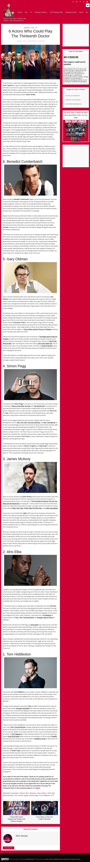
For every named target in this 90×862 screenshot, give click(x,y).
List (16, 795)
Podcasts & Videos (40, 12)
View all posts (8, 848)
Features (27, 28)
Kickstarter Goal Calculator (73, 100)
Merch (81, 12)
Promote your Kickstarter (72, 95)
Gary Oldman (42, 793)
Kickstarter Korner (71, 12)
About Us (11, 12)
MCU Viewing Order (56, 12)
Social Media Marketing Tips (73, 104)
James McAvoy (8, 795)
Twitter (37, 788)
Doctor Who (25, 793)
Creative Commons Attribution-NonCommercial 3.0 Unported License (62, 859)
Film (26, 12)
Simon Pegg (34, 795)
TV (31, 12)
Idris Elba (52, 793)
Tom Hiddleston (45, 795)
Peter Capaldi (23, 795)
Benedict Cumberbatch (11, 793)
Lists (32, 28)
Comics (20, 12)
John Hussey (32, 41)
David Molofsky (29, 859)
